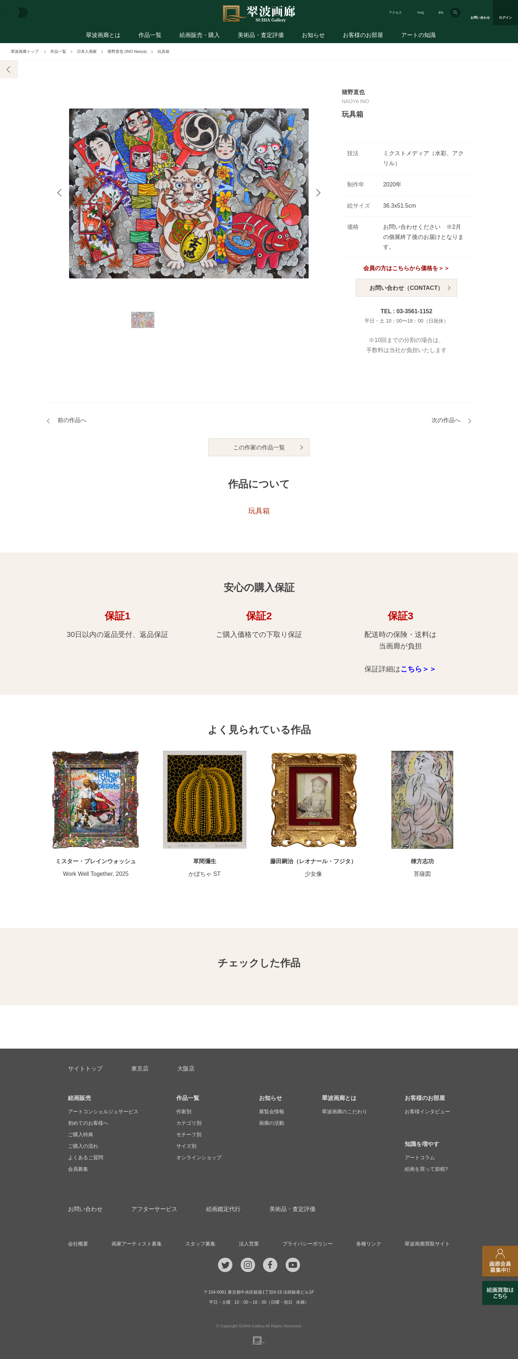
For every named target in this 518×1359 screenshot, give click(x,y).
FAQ (420, 12)
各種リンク (368, 1244)
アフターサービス (154, 1209)
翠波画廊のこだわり (344, 1111)
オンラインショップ (199, 1157)
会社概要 (78, 1244)
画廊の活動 (271, 1123)
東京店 (140, 1069)
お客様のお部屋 (363, 35)
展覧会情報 (271, 1111)
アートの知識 (418, 35)
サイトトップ (85, 1069)
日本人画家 (87, 51)
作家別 (183, 1111)
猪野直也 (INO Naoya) (127, 51)
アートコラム (420, 1157)
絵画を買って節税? (426, 1169)
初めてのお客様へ (88, 1123)
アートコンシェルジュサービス (103, 1111)
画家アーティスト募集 (137, 1244)
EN (441, 12)
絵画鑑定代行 (223, 1209)
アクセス (395, 12)
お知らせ (313, 35)
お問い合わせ (85, 1209)
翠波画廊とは (103, 35)
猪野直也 (353, 92)
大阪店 (186, 1069)
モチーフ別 (188, 1134)
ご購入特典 (80, 1134)
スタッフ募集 (200, 1244)
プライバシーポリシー (307, 1244)
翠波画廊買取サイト (427, 1244)
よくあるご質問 (85, 1157)
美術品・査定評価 (261, 35)
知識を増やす (422, 1144)
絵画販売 (79, 1098)
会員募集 (78, 1169)
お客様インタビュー (427, 1111)
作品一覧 (150, 35)
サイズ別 (186, 1146)
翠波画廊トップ (24, 51)
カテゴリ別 (188, 1123)
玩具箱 (163, 51)
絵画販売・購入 (200, 35)
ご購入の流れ (83, 1146)
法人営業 (249, 1244)
